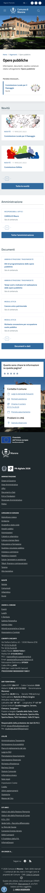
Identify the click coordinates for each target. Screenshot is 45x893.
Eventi (4, 609)
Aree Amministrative (9, 484)
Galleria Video (6, 624)
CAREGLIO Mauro (11, 216)
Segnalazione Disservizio (11, 759)
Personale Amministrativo (11, 499)
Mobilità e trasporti (8, 555)
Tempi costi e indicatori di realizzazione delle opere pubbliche (20, 286)
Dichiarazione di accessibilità (12, 744)
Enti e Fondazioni (8, 496)
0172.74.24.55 (11, 647)
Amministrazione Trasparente (13, 740)
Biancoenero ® (24, 883)
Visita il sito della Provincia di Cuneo (15, 815)
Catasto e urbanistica (9, 536)
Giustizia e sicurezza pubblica (12, 547)
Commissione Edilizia (13, 167)
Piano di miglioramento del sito (13, 748)
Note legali (5, 779)
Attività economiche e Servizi (13, 628)
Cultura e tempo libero (10, 540)
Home (5, 54)
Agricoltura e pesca (9, 517)
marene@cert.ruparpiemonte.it (18, 656)
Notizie (4, 584)
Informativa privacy (9, 775)
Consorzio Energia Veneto (11, 830)
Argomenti (13, 54)
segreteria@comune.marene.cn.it (20, 659)
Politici (4, 503)
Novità (7, 131)
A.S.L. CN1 (5, 819)
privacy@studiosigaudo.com (18, 725)
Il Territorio (5, 616)
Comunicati (5, 588)
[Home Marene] (21, 11)
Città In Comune (32, 874)
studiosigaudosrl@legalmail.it (16, 728)
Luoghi (4, 613)
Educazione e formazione (11, 544)
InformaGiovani (7, 842)
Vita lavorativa (7, 571)
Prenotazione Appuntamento (13, 755)
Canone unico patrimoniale (15, 306)
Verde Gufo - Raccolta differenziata (15, 823)
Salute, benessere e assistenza (13, 559)
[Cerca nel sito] (38, 11)
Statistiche (5, 794)
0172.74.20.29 (10, 645)
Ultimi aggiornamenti (9, 790)
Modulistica (10, 301)
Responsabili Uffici (13, 211)
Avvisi (3, 595)
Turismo (4, 567)
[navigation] (4, 10)
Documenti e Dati (8, 492)
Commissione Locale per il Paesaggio (19, 136)
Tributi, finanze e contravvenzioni (14, 563)
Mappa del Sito (7, 798)
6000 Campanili (7, 834)
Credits (4, 786)
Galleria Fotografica (9, 620)
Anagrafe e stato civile (10, 524)
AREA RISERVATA (21, 889)
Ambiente (5, 520)
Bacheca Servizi (7, 767)
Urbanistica (5, 592)
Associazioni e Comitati (10, 632)
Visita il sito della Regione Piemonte (15, 811)
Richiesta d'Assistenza (10, 763)
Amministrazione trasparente (19, 259)
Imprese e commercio (9, 551)
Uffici (3, 488)
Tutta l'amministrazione (22, 235)
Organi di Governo (8, 480)
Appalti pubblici (7, 528)
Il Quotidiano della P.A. (10, 838)
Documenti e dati (22, 346)
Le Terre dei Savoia (8, 827)
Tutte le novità (22, 186)
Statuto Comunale (8, 771)
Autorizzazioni (6, 532)
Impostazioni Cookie (9, 782)
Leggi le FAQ (6, 752)
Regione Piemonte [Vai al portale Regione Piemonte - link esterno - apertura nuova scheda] (9, 3)
